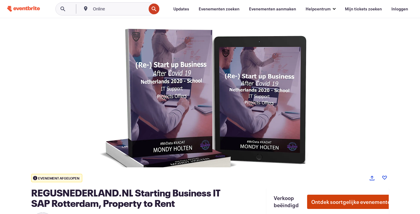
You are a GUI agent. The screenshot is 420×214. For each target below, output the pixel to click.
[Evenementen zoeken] (219, 9)
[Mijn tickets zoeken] (363, 9)
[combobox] (119, 9)
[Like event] (384, 178)
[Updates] (181, 9)
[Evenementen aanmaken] (272, 9)
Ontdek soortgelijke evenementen (352, 201)
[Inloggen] (400, 9)
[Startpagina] (23, 8)
